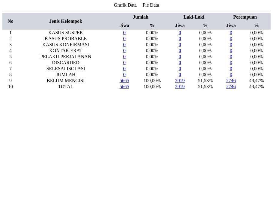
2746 (231, 80)
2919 (180, 80)
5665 (124, 80)
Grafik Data (125, 5)
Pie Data (151, 5)
